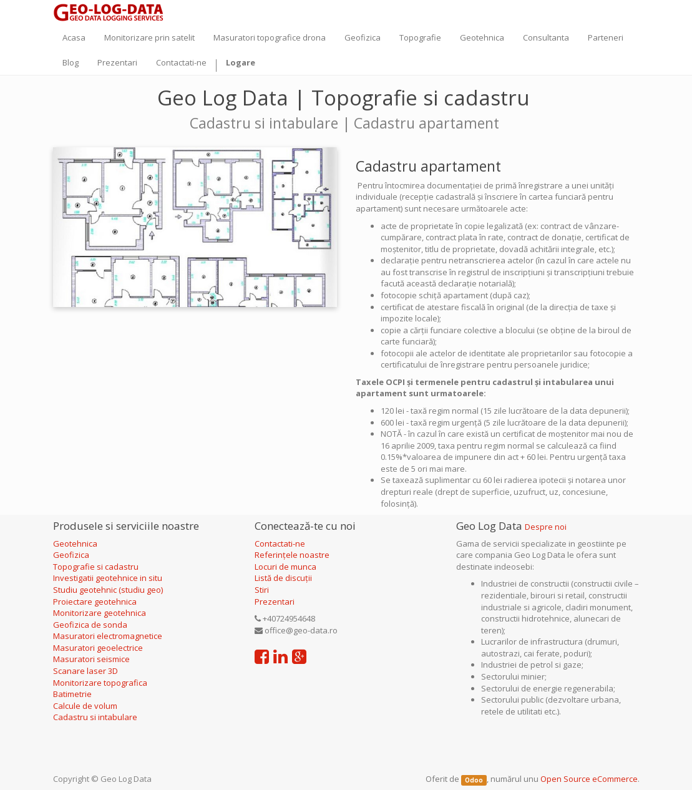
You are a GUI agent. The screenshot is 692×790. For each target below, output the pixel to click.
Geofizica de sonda (91, 624)
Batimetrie (72, 694)
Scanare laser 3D (85, 670)
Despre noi (546, 526)
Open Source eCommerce (589, 778)
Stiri (262, 589)
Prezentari (275, 601)
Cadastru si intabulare (95, 717)
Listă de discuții (283, 577)
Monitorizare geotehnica (100, 612)
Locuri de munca (285, 566)
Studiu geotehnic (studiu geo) (108, 589)
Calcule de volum (85, 705)
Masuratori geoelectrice (99, 647)
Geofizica (71, 554)
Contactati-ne (280, 543)
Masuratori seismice (91, 659)
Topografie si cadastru (96, 566)
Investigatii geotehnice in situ (107, 577)
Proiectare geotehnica (96, 601)
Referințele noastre (292, 554)
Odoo (474, 780)
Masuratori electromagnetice (107, 635)
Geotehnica (75, 543)
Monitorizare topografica (100, 682)
